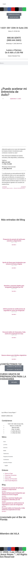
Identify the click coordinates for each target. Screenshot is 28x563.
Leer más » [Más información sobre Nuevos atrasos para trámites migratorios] (14, 359)
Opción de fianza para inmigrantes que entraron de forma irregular (14, 263)
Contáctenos (6, 459)
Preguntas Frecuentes (8, 456)
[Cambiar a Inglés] (14, 561)
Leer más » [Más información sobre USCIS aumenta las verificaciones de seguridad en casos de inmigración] (14, 314)
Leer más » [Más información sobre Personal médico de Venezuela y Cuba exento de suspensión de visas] (14, 337)
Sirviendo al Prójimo (7, 462)
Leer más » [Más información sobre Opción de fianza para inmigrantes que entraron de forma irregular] (14, 267)
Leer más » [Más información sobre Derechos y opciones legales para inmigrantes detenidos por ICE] (14, 291)
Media (4, 450)
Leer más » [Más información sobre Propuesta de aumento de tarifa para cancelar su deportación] (14, 244)
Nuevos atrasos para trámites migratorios (14, 355)
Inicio (4, 441)
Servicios (5, 447)
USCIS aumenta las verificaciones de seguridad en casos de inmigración (14, 309)
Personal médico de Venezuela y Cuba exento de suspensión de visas (14, 332)
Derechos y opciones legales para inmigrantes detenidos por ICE (14, 286)
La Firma (5, 444)
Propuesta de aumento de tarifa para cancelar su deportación (14, 240)
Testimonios (6, 453)
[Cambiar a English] (14, 4)
